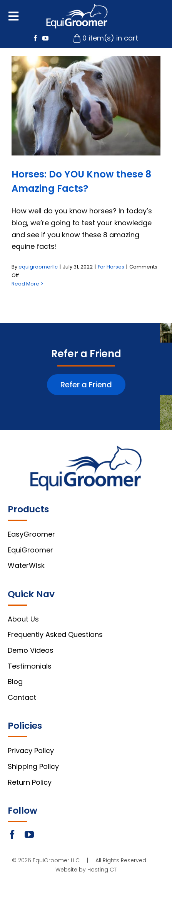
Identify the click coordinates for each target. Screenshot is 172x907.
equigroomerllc (38, 266)
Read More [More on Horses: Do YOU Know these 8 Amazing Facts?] (25, 283)
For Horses (111, 266)
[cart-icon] (76, 37)
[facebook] (35, 38)
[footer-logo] (86, 449)
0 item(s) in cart (110, 38)
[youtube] (45, 38)
